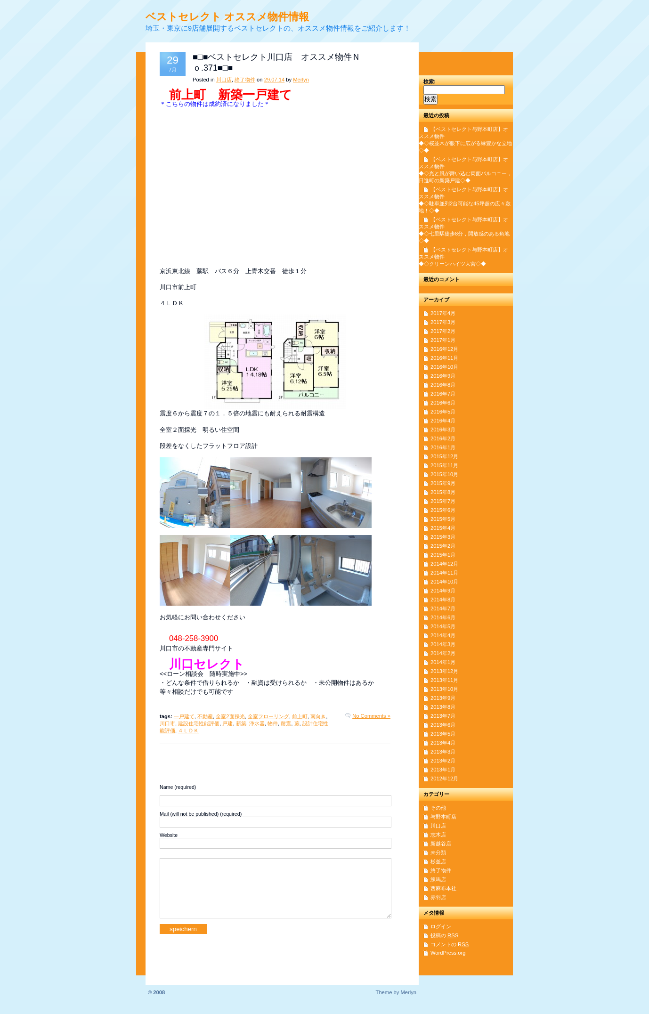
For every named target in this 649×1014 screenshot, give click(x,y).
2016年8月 (442, 385)
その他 (438, 808)
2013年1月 (442, 769)
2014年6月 (442, 617)
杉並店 (438, 861)
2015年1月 (442, 555)
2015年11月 (444, 465)
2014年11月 (444, 573)
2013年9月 (442, 698)
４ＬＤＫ (188, 730)
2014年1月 (442, 662)
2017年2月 (442, 331)
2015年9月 (442, 483)
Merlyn (301, 79)
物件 (273, 723)
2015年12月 (444, 456)
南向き (318, 716)
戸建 (227, 723)
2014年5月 (442, 626)
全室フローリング (268, 716)
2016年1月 (442, 447)
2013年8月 (442, 707)
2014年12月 (444, 564)
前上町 (300, 716)
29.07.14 (274, 79)
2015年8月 (442, 492)
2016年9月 (442, 376)
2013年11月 (444, 680)
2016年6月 (442, 403)
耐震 (286, 723)
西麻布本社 (443, 888)
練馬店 (438, 879)
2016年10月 (444, 367)
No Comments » (371, 716)
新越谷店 (440, 843)
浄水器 (257, 723)
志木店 (438, 834)
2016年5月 (442, 411)
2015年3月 (442, 537)
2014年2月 (442, 653)
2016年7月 (442, 394)
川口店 (224, 79)
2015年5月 (442, 519)
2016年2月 (442, 438)
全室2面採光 (230, 716)
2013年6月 (442, 725)
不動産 (205, 716)
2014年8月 (442, 599)
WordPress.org (447, 953)
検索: (429, 81)
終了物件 (245, 79)
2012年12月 (444, 778)
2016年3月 (442, 429)
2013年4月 (442, 743)
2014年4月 (442, 635)
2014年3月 (442, 644)
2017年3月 (442, 322)
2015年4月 (442, 528)
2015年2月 (442, 546)
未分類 (438, 852)
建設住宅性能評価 (198, 723)
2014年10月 (444, 581)
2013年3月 (442, 751)
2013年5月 (442, 734)
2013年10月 (444, 689)
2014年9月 (442, 590)
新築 (241, 723)
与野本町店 (443, 816)
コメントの (449, 944)
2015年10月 (444, 474)
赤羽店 (438, 897)
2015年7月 (442, 501)
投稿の (444, 935)
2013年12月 (444, 671)
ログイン (440, 926)
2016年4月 (442, 420)
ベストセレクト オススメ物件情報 (227, 17)
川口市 (167, 723)
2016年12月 (444, 349)
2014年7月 (442, 608)
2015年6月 (442, 510)
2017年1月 (442, 340)
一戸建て (184, 716)
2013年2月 (442, 760)
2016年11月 (444, 358)
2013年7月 (442, 716)
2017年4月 (442, 313)
